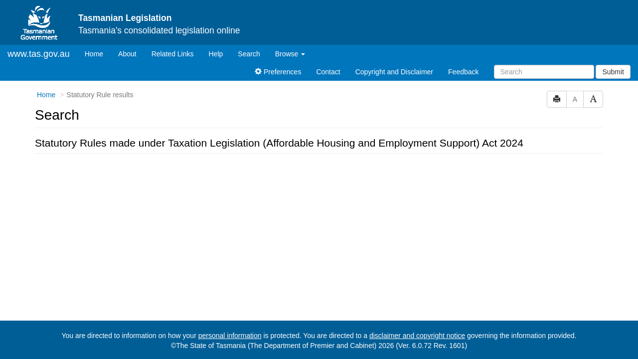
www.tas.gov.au (38, 54)
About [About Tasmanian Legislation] (127, 54)
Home (98, 53)
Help (216, 54)
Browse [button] (290, 54)
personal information (230, 336)
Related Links (173, 54)
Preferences (278, 72)
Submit (613, 72)
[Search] (544, 72)
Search (249, 54)
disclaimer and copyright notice (417, 336)
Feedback (463, 72)
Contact (328, 72)
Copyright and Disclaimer (394, 72)
